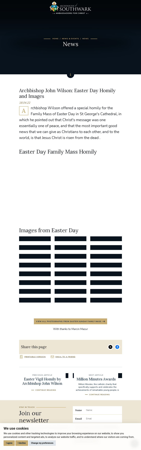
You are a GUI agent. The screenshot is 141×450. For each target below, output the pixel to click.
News (85, 38)
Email (78, 418)
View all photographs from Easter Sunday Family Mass (68, 321)
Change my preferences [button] (42, 443)
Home (55, 38)
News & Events (70, 38)
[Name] (103, 410)
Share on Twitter (110, 347)
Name (78, 410)
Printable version (35, 357)
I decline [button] (22, 443)
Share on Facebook (117, 347)
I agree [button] (9, 443)
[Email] (103, 419)
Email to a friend (65, 357)
